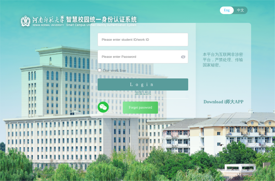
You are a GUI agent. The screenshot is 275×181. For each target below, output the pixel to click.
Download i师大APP (224, 101)
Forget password (140, 107)
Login (143, 84)
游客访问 (143, 93)
